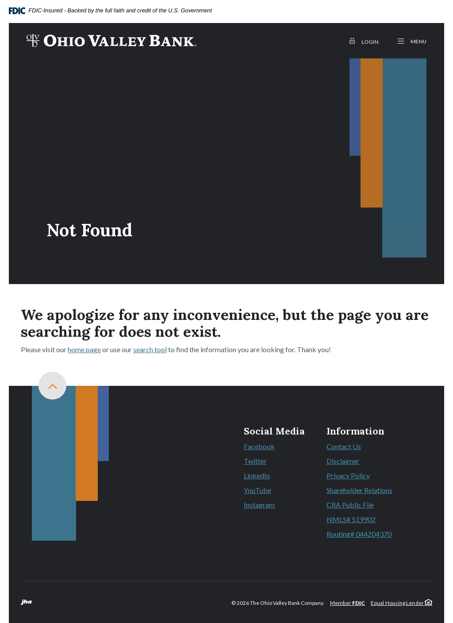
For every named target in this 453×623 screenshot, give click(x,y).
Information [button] (355, 431)
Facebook (259, 446)
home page (84, 349)
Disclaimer (342, 461)
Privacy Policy (348, 475)
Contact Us (343, 446)
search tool (150, 349)
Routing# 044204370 (359, 534)
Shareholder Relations (359, 490)
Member (347, 603)
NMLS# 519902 (351, 519)
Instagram (259, 504)
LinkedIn (257, 475)
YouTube (257, 490)
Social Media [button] (274, 431)
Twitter (255, 461)
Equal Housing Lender (401, 603)
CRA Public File (350, 504)
